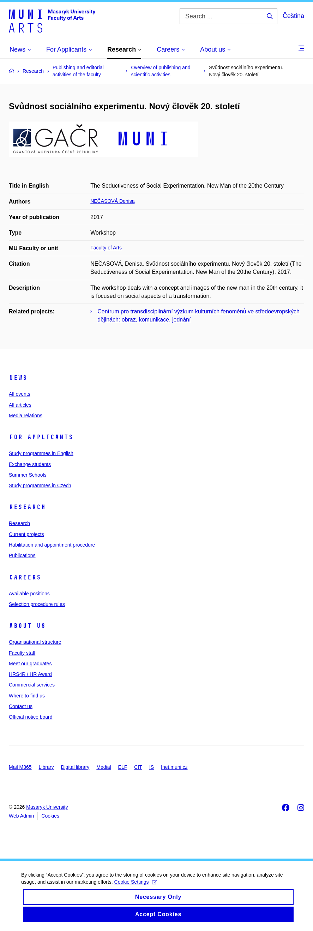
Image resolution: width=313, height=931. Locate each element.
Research (27, 507)
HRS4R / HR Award (30, 674)
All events (19, 394)
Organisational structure (35, 642)
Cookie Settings (135, 888)
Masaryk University (47, 807)
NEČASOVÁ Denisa (112, 201)
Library (46, 767)
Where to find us (27, 696)
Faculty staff (22, 653)
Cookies (50, 816)
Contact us (20, 706)
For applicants (41, 437)
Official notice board (30, 717)
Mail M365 (20, 767)
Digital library (75, 767)
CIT (138, 767)
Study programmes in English (41, 453)
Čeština (293, 15)
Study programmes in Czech (40, 485)
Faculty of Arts (106, 248)
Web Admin (21, 816)
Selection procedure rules (37, 604)
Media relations (25, 415)
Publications (22, 555)
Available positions (29, 593)
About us (27, 626)
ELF (122, 767)
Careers (25, 577)
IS (151, 767)
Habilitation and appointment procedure (52, 545)
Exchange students (30, 464)
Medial (103, 767)
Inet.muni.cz (174, 767)
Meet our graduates (30, 663)
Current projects (26, 534)
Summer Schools (28, 475)
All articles (20, 405)
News (18, 378)
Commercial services (32, 685)
